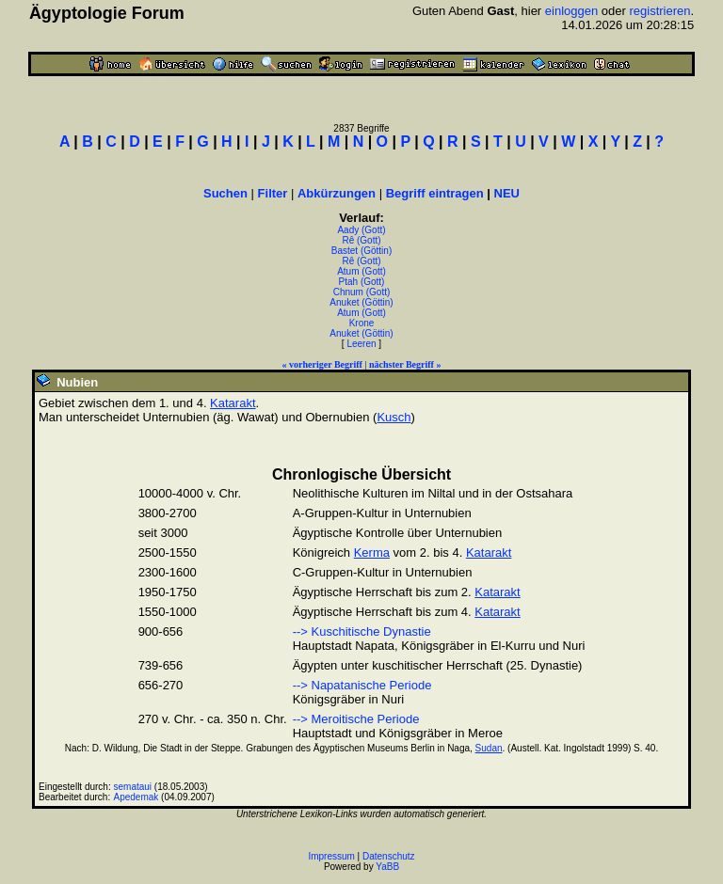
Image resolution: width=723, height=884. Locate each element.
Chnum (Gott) (362, 292)
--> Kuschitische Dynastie (362, 631)
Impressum (331, 856)
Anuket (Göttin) (361, 302)
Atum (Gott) (361, 271)
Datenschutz (388, 856)
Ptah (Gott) (362, 281)
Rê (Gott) (361, 240)
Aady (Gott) (361, 230)
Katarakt (232, 403)
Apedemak (136, 797)
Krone (362, 323)
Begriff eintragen (435, 193)
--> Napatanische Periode (362, 685)
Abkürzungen (336, 193)
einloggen (571, 11)
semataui (133, 786)
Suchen (225, 193)
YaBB (387, 866)
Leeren (361, 344)
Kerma (372, 552)
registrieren (659, 11)
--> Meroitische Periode (356, 719)
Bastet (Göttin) (361, 250)
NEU (507, 193)
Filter (273, 193)
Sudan (489, 748)
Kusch (393, 417)
